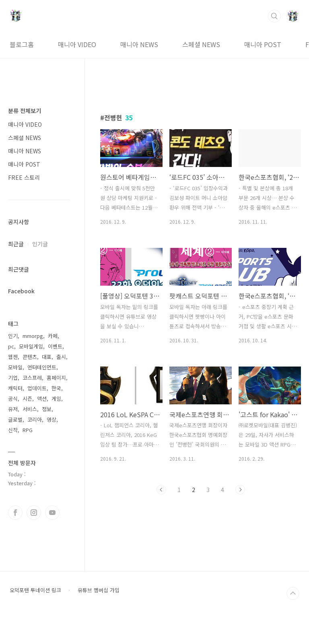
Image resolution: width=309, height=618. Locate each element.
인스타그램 (34, 512)
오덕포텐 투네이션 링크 (35, 590)
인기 (13, 336)
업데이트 (37, 388)
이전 (161, 489)
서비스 (30, 409)
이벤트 (55, 346)
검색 (274, 16)
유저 (13, 409)
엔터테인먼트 (41, 367)
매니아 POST (262, 44)
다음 (240, 489)
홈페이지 (56, 377)
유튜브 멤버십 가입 (98, 590)
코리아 (34, 419)
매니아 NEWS (139, 44)
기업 (13, 377)
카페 (53, 336)
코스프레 (32, 377)
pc (11, 346)
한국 (56, 388)
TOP (292, 593)
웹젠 (13, 356)
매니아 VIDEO (77, 44)
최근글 (16, 244)
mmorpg (33, 336)
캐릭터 (15, 388)
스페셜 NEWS (201, 44)
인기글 (40, 244)
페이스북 (15, 512)
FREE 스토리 (24, 177)
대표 (47, 356)
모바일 (15, 367)
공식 (13, 398)
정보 (47, 409)
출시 (61, 356)
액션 (42, 398)
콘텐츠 (30, 356)
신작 (13, 430)
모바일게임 (31, 346)
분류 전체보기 (24, 111)
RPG (28, 430)
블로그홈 (22, 44)
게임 (56, 398)
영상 (51, 419)
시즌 (27, 398)
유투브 (52, 512)
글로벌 (15, 419)
